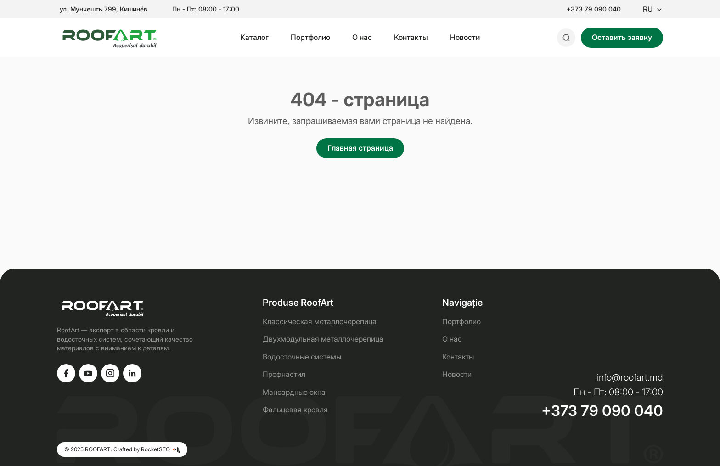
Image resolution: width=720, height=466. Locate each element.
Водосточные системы (302, 356)
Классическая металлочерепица (320, 321)
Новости (465, 37)
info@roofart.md (630, 377)
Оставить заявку (622, 37)
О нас (362, 37)
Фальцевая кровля (295, 409)
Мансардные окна (294, 392)
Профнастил (284, 374)
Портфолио (310, 37)
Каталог (254, 37)
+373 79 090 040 (594, 9)
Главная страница (360, 147)
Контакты (411, 37)
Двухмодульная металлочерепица (323, 338)
